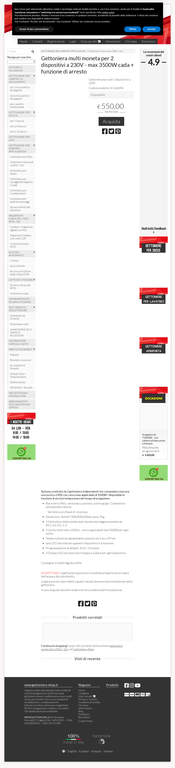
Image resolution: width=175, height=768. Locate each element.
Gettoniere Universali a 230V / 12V (106, 51)
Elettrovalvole (17, 382)
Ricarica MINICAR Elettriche (20, 209)
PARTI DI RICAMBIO (20, 349)
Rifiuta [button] (132, 29)
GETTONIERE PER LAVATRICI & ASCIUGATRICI (19, 78)
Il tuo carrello (91, 41)
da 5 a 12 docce (18, 131)
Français (96, 751)
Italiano (108, 751)
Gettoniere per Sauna (18, 172)
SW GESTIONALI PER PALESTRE (18, 394)
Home (23, 41)
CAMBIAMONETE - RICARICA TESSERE (20, 300)
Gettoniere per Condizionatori (18, 192)
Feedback (83, 714)
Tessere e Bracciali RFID (20, 287)
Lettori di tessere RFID (19, 245)
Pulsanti (14, 354)
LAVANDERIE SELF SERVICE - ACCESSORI (21, 332)
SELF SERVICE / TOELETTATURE (18, 309)
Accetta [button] (151, 29)
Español (84, 751)
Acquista (111, 121)
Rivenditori (84, 717)
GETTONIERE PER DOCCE (19, 114)
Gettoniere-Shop (83, 649)
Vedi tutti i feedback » (153, 230)
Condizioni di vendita (89, 702)
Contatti (37, 41)
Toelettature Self (19, 324)
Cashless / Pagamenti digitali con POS (21, 228)
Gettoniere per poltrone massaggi (19, 200)
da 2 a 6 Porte (17, 265)
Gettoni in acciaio (19, 293)
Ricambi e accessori (20, 359)
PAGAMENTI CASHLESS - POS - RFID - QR (19, 218)
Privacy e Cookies (87, 699)
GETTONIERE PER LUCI (19, 138)
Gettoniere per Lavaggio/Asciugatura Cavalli (21, 181)
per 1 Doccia (17, 120)
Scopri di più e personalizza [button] (34, 29)
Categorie (83, 693)
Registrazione (56, 41)
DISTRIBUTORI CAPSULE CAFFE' (19, 342)
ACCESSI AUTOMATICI (16, 254)
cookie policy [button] (108, 12)
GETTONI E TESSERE (21, 279)
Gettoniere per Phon (21, 156)
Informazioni (112, 41)
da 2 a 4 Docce (18, 126)
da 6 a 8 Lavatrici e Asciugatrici (20, 97)
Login (72, 41)
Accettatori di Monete (17, 367)
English (72, 751)
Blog (80, 711)
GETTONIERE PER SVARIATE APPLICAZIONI (63, 51)
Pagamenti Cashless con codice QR (20, 237)
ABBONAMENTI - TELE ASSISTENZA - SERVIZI (20, 404)
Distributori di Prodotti (17, 317)
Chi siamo (131, 41)
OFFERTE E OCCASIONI (16, 69)
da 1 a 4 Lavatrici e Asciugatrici (20, 89)
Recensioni (148, 41)
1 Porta (14, 260)
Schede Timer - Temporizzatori (18, 375)
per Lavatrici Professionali (17, 105)
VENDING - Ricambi (21, 387)
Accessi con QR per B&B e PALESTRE (20, 273)
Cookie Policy (85, 720)
